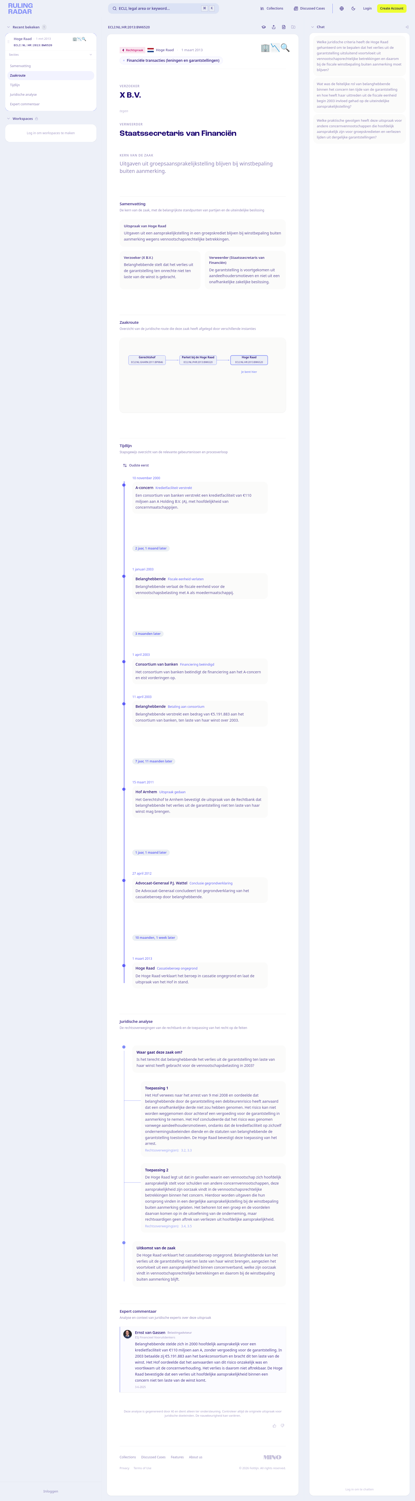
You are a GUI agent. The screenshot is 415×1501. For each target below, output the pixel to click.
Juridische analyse (23, 94)
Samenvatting (20, 66)
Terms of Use (142, 1468)
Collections (128, 1457)
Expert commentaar (25, 104)
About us (195, 1457)
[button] (8, 41)
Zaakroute (18, 75)
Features (177, 1457)
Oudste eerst (136, 465)
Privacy (124, 1468)
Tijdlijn (15, 85)
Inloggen (50, 1491)
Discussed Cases (153, 1457)
